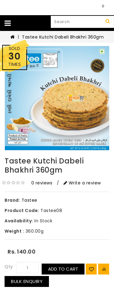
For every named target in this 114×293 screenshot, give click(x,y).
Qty (9, 267)
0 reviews (42, 183)
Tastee (29, 200)
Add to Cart (63, 269)
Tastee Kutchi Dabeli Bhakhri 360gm (63, 37)
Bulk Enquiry (27, 281)
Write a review (82, 183)
